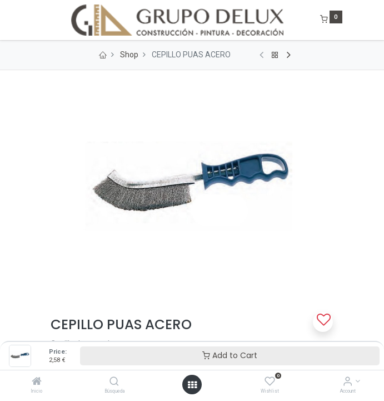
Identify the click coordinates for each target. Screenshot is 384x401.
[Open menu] (192, 385)
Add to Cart (229, 355)
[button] (323, 322)
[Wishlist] (270, 382)
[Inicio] (37, 382)
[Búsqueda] (114, 382)
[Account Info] (347, 382)
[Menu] (42, 20)
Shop (129, 54)
